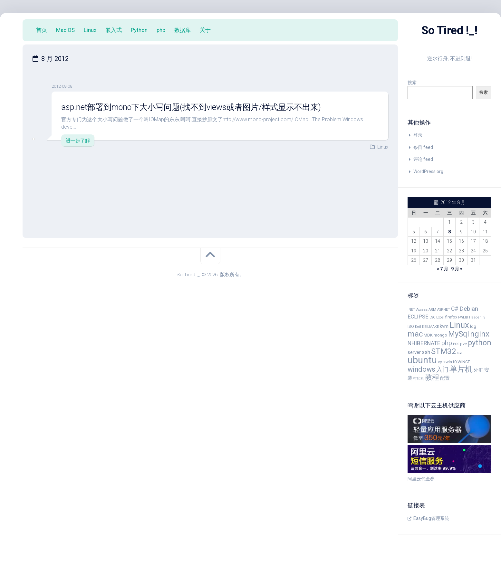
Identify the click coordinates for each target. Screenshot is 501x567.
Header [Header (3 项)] (475, 317)
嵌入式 (113, 30)
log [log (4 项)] (473, 326)
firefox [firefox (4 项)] (451, 317)
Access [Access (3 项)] (422, 310)
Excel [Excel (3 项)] (440, 317)
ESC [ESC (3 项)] (432, 317)
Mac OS (65, 30)
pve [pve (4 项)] (463, 343)
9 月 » (456, 268)
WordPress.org (428, 171)
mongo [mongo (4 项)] (440, 335)
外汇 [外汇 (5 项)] (478, 370)
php (161, 30)
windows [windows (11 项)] (421, 369)
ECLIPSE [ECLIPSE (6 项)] (418, 317)
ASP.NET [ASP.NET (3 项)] (443, 310)
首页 (41, 30)
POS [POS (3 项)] (456, 344)
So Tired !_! (449, 30)
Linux (90, 30)
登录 (417, 135)
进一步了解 (78, 140)
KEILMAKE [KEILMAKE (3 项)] (430, 327)
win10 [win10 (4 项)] (451, 361)
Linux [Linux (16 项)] (459, 325)
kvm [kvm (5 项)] (444, 326)
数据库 (182, 30)
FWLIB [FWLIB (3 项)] (463, 317)
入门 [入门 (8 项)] (442, 369)
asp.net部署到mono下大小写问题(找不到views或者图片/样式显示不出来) (197, 107)
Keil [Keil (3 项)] (418, 327)
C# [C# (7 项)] (454, 309)
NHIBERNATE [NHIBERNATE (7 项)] (424, 343)
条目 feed (423, 147)
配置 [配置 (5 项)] (445, 378)
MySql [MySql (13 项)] (458, 333)
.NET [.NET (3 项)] (411, 310)
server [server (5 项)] (414, 352)
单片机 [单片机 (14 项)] (461, 369)
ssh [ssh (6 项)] (426, 352)
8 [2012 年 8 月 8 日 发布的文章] (449, 231)
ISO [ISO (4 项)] (411, 326)
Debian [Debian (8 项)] (468, 308)
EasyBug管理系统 (431, 518)
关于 (205, 30)
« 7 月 (442, 268)
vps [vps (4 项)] (441, 361)
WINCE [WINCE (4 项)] (464, 361)
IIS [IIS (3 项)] (483, 317)
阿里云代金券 (421, 478)
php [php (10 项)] (446, 343)
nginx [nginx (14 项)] (479, 333)
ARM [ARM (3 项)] (432, 310)
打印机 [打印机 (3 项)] (418, 378)
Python (139, 30)
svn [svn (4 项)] (460, 352)
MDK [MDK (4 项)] (428, 335)
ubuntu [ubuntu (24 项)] (422, 360)
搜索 (412, 82)
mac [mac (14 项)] (415, 333)
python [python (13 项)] (479, 342)
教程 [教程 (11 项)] (432, 377)
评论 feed (423, 159)
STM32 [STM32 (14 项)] (443, 351)
